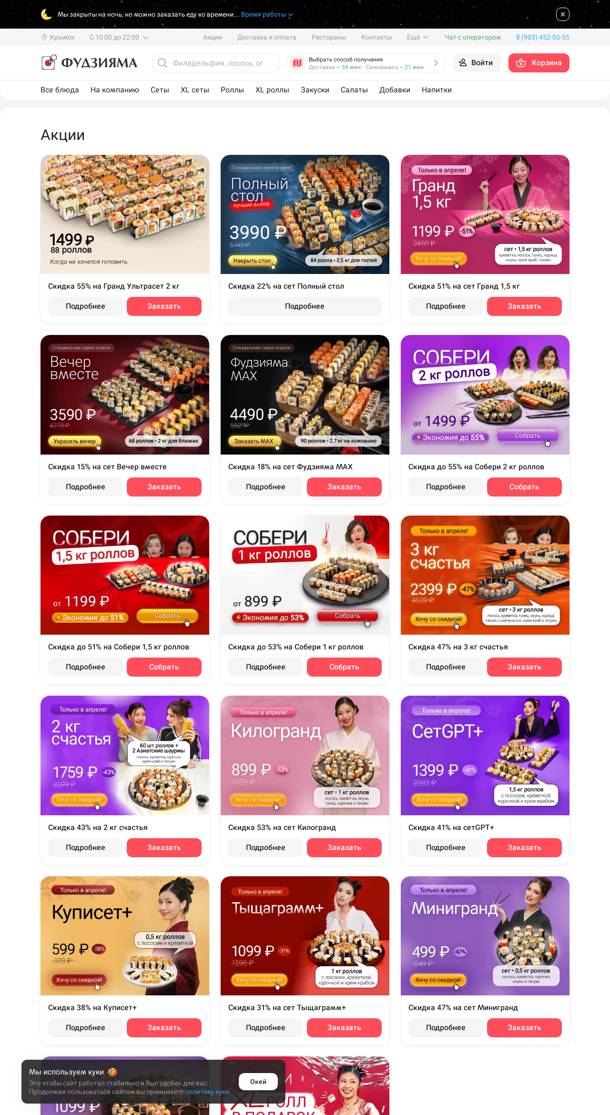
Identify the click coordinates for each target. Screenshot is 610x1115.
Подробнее (85, 306)
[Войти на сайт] (477, 62)
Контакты (376, 37)
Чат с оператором (473, 37)
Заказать (164, 306)
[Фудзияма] (89, 62)
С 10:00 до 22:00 (119, 37)
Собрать (524, 486)
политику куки (207, 1091)
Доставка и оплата (266, 37)
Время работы (268, 14)
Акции (212, 37)
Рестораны (329, 37)
